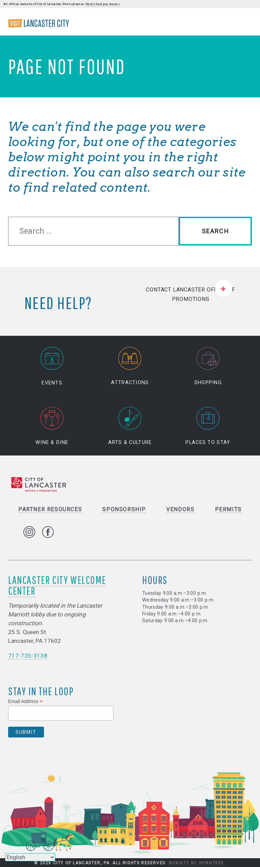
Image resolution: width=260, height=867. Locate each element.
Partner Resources (50, 509)
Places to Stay (208, 426)
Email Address (25, 702)
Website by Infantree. (197, 863)
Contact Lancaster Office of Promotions (190, 294)
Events (52, 366)
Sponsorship (124, 509)
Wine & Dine (52, 426)
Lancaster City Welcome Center (57, 585)
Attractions (130, 366)
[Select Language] (30, 857)
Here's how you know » (102, 4)
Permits (228, 509)
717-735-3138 (27, 655)
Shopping (208, 366)
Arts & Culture (130, 426)
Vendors (180, 509)
